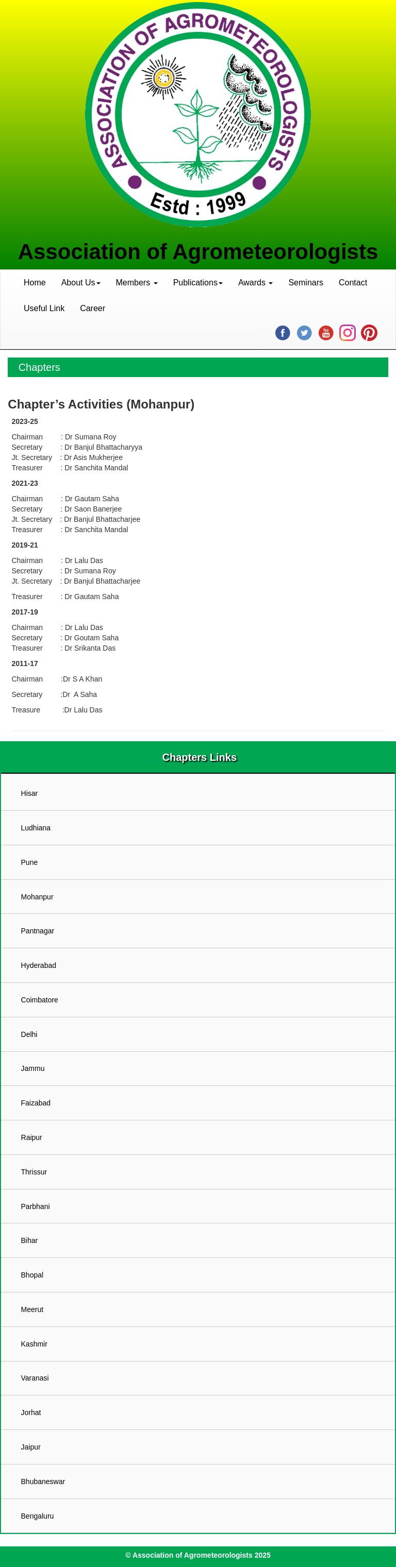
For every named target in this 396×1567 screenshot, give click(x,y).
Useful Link (44, 308)
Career (92, 308)
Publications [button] (198, 282)
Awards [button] (255, 282)
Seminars (305, 282)
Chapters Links (198, 757)
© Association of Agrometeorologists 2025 (198, 1555)
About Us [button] (81, 282)
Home (35, 282)
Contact (353, 282)
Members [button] (137, 282)
